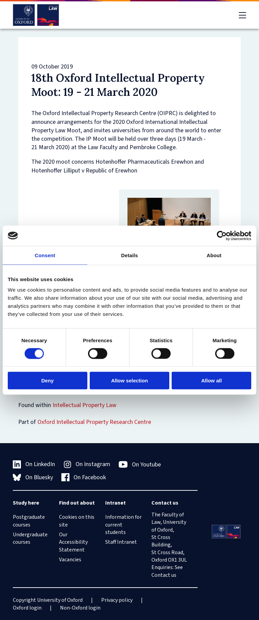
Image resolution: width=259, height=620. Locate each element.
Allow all (211, 380)
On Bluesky (33, 477)
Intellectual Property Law (84, 405)
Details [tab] (129, 255)
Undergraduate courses (30, 538)
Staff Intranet (121, 542)
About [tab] (214, 255)
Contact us (163, 575)
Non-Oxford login (80, 608)
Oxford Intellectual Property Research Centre (94, 422)
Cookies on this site (76, 520)
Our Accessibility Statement (73, 542)
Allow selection (129, 380)
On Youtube (140, 464)
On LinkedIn (34, 464)
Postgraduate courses (29, 520)
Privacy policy (117, 600)
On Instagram (87, 464)
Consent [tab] (45, 255)
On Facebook (83, 477)
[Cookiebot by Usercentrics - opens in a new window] (221, 236)
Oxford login (27, 608)
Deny (47, 380)
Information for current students (123, 524)
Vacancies (70, 559)
